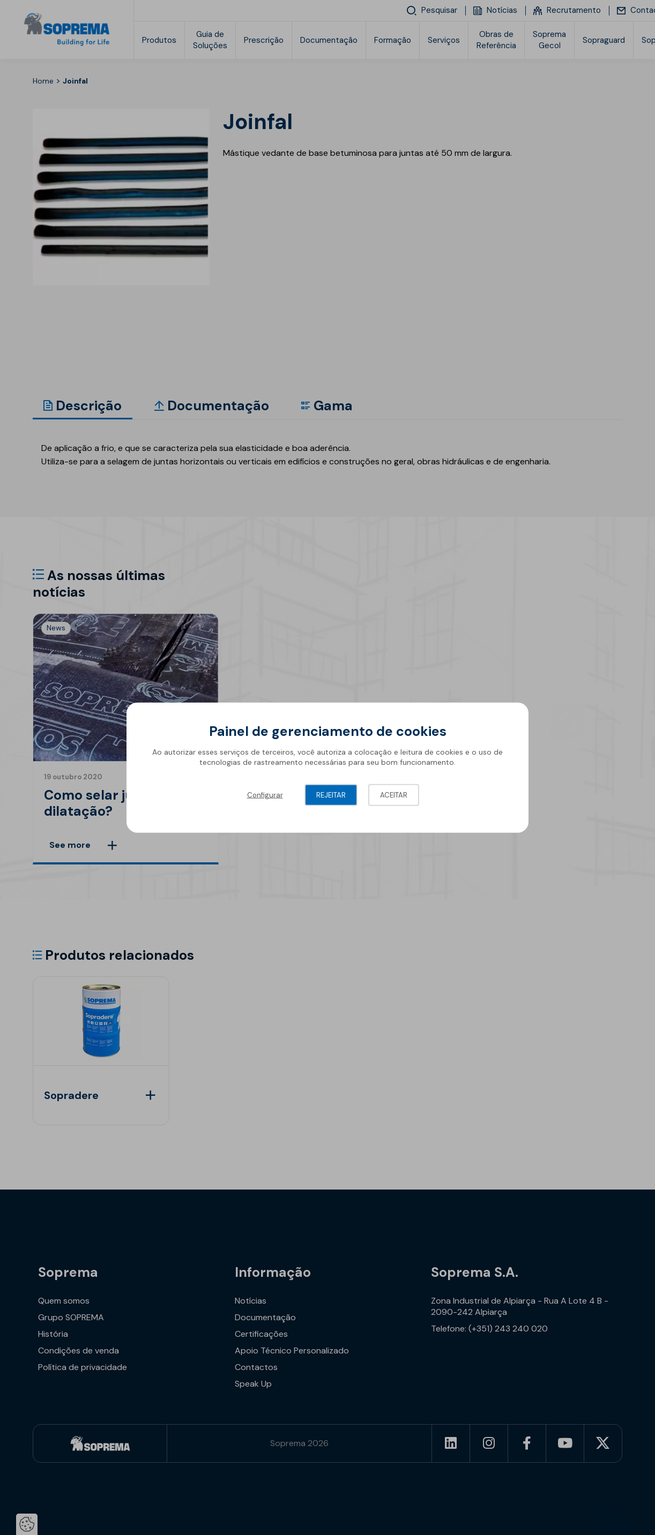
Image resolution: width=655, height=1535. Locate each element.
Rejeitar (331, 794)
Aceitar (393, 794)
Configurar (265, 794)
